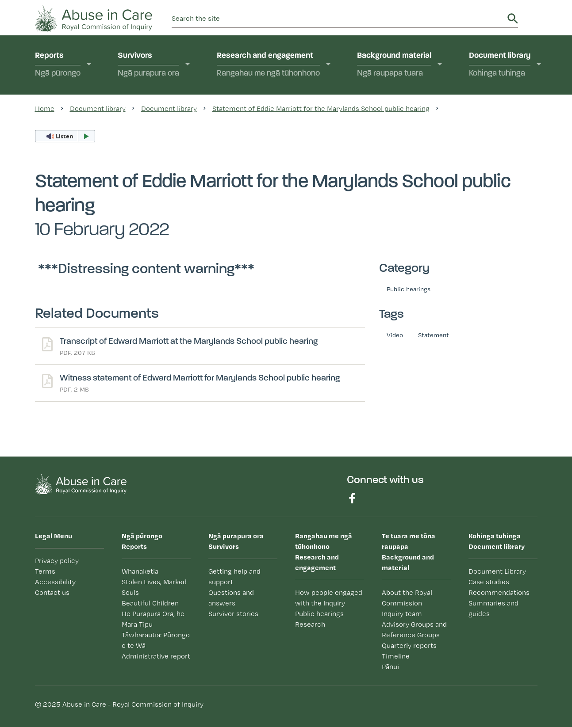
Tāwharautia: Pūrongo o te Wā (156, 640)
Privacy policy (57, 560)
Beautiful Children (150, 603)
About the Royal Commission (407, 597)
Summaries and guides (493, 608)
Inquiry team (402, 613)
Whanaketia (140, 571)
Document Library (497, 571)
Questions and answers (231, 597)
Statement (433, 335)
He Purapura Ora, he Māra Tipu (153, 618)
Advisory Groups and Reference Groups (414, 629)
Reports (58, 65)
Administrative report (156, 656)
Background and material (416, 551)
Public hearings (408, 289)
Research (310, 624)
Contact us (52, 592)
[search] (338, 18)
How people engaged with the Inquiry (328, 597)
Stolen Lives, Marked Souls (154, 587)
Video (395, 335)
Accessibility (55, 582)
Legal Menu (53, 535)
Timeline (396, 656)
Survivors (148, 65)
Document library (499, 65)
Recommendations (499, 592)
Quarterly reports (409, 645)
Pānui (390, 666)
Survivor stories (233, 613)
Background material (394, 65)
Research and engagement (268, 65)
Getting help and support (234, 576)
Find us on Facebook (352, 498)
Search (513, 18)
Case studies (488, 582)
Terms (45, 571)
